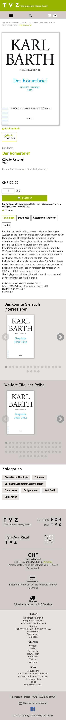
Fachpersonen (30, 490)
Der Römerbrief (25, 25)
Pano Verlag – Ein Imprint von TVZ (33, 629)
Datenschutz (30, 697)
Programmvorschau (33, 620)
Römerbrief (10, 497)
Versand (47, 562)
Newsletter (33, 654)
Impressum (16, 697)
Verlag (33, 648)
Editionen (39, 477)
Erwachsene (10, 490)
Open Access (33, 634)
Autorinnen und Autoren (33, 623)
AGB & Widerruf (47, 697)
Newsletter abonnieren (33, 703)
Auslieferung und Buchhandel (33, 673)
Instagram (33, 662)
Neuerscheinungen (33, 618)
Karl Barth (50, 490)
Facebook (33, 656)
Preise (33, 682)
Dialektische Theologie (16, 477)
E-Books (33, 637)
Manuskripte (33, 671)
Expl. (18, 191)
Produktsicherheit (33, 684)
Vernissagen (33, 631)
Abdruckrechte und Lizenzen (33, 676)
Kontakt (33, 646)
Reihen (33, 626)
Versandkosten (33, 679)
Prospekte (33, 651)
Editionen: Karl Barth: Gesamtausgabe (24, 484)
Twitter (33, 659)
